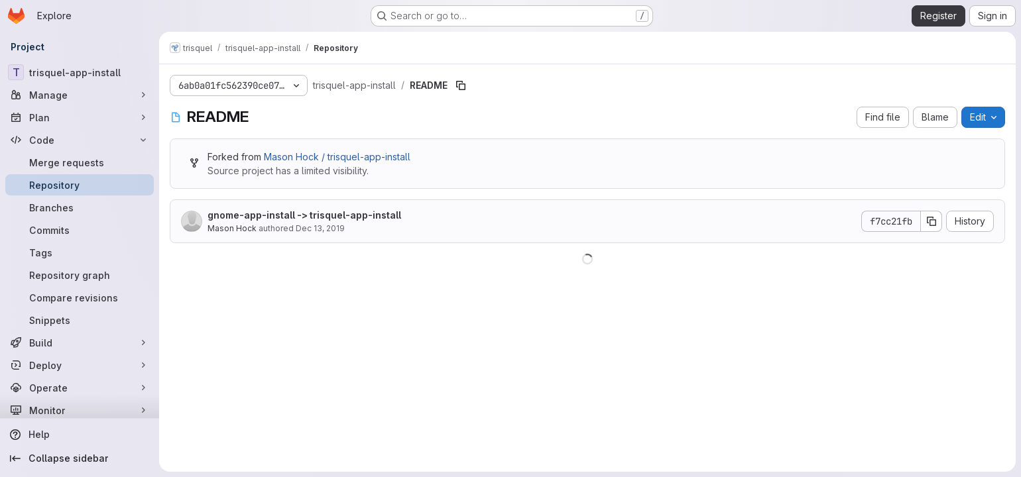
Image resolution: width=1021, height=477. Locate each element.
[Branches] (79, 207)
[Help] (79, 434)
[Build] (79, 342)
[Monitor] (79, 410)
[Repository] (79, 184)
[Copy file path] (460, 85)
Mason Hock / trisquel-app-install (337, 156)
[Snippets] (79, 320)
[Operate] (79, 387)
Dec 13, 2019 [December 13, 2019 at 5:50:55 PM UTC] (320, 228)
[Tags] (79, 252)
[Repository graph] (79, 275)
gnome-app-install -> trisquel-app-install (304, 215)
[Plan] (79, 117)
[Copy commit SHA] (931, 221)
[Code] (79, 139)
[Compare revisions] (79, 297)
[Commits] (79, 229)
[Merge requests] (79, 162)
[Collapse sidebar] (79, 458)
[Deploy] (79, 365)
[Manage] (79, 94)
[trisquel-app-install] (79, 72)
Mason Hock (232, 228)
